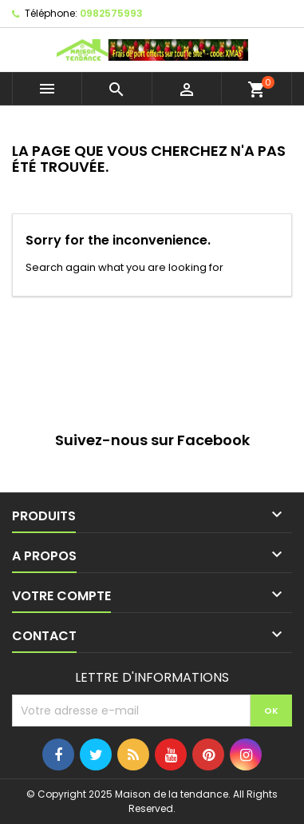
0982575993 (111, 13)
